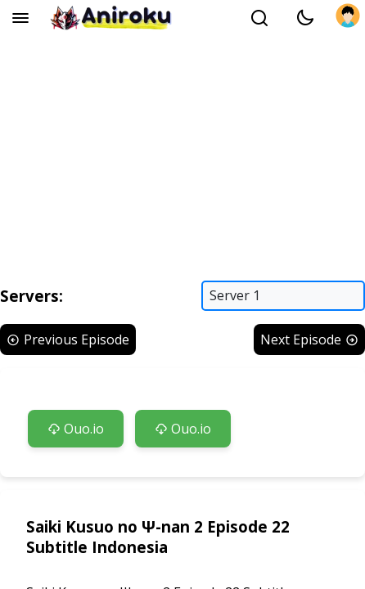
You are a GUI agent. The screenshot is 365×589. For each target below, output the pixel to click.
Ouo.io (75, 429)
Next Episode (309, 339)
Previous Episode (68, 339)
